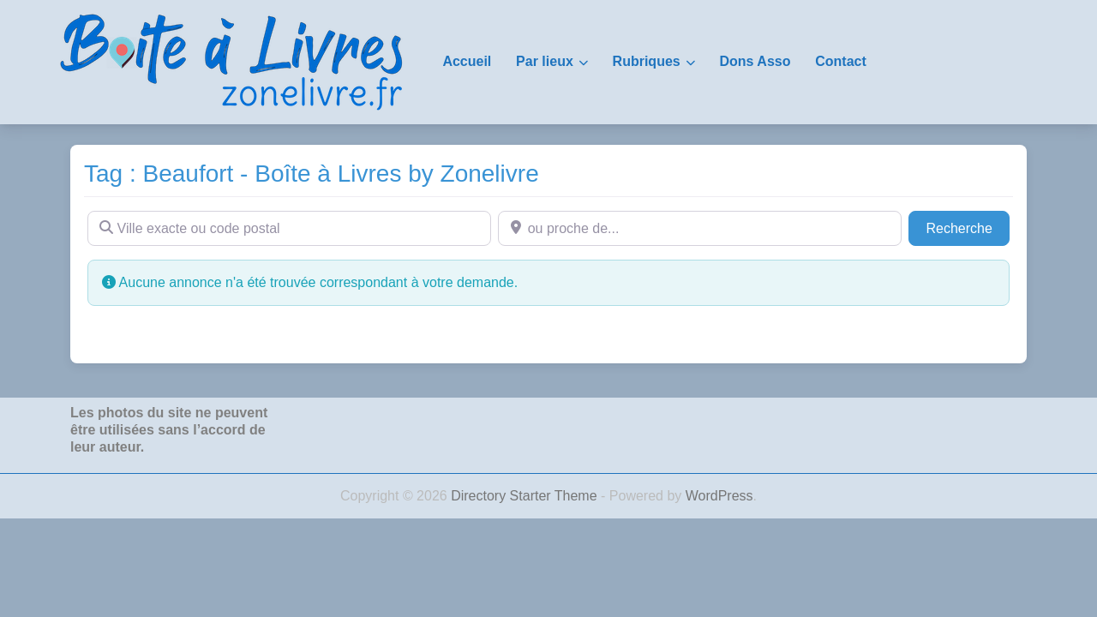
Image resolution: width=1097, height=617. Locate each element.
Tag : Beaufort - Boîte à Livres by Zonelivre (311, 173)
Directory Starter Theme (526, 495)
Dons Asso (754, 61)
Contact (840, 61)
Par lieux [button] (544, 61)
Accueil (466, 61)
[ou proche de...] (700, 228)
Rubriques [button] (646, 61)
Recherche (968, 227)
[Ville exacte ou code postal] (289, 228)
